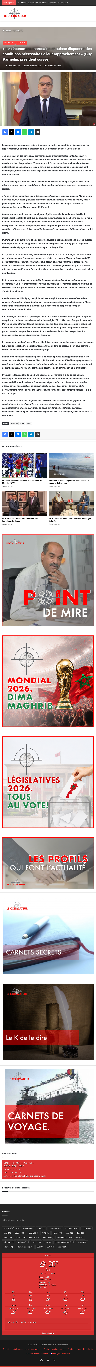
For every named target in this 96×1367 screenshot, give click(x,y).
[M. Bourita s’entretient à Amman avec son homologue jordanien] (24, 503)
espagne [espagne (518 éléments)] (33, 1233)
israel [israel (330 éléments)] (8, 1238)
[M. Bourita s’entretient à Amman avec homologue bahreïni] (71, 503)
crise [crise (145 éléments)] (7, 1233)
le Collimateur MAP (13, 66)
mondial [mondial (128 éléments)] (34, 1238)
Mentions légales (59, 1349)
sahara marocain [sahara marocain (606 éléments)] (25, 1247)
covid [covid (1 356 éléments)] (86, 1228)
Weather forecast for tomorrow (22, 1322)
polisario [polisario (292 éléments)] (23, 1242)
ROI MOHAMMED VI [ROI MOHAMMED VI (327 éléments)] (64, 1242)
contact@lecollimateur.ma (22, 1162)
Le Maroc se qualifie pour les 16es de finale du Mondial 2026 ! (43, 3)
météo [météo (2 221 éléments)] (48, 1238)
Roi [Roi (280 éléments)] (48, 1242)
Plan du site (88, 1349)
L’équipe (46, 1349)
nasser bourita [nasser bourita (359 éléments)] (64, 1238)
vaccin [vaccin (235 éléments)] (62, 1247)
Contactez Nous (74, 1349)
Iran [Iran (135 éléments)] (80, 1233)
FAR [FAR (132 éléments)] (45, 1233)
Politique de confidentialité (37, 1354)
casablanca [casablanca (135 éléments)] (55, 1228)
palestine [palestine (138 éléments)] (9, 1242)
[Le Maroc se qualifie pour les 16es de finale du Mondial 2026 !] (24, 465)
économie (14, 423)
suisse (29, 423)
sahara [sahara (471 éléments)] (8, 1247)
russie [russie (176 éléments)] (82, 1242)
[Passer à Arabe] (66, 1353)
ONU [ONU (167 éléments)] (79, 1238)
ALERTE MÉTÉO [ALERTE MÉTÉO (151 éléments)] (11, 1228)
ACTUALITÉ (18, 31)
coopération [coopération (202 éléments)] (71, 1228)
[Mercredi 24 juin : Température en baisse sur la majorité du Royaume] (71, 465)
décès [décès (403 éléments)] (19, 1233)
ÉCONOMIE (21, 43)
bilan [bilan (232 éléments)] (41, 1228)
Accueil (7, 31)
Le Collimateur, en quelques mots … (26, 1349)
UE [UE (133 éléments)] (40, 1247)
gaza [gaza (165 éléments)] (70, 1233)
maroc (22, 423)
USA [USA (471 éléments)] (50, 1247)
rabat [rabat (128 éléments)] (37, 1242)
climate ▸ (48, 1333)
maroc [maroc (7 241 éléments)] (20, 1238)
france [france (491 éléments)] (57, 1233)
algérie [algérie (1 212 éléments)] (28, 1228)
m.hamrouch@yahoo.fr (14, 1165)
